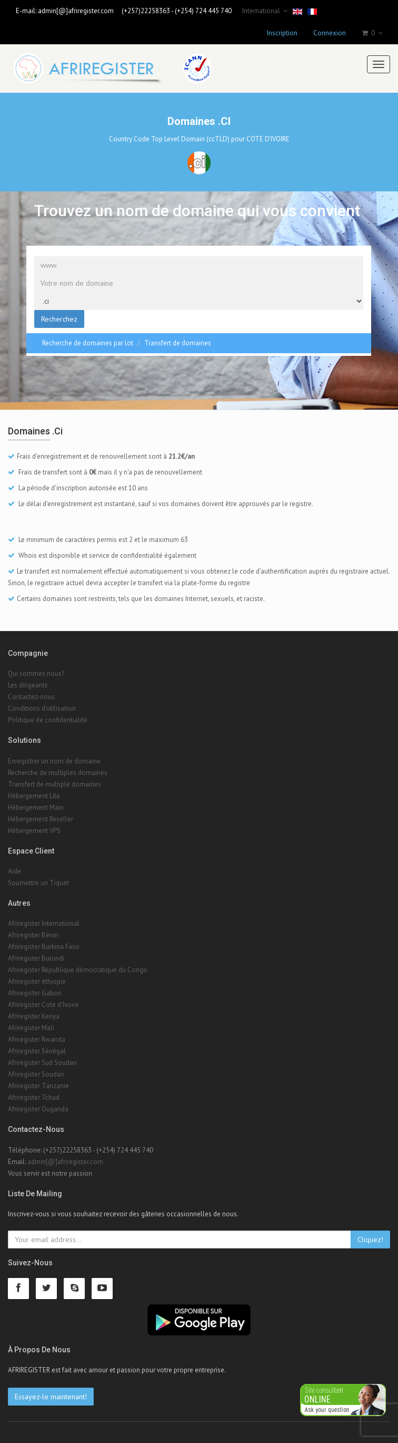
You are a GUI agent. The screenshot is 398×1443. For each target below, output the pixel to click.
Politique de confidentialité (47, 719)
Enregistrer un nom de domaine (54, 761)
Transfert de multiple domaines (54, 784)
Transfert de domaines (177, 342)
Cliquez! (370, 1239)
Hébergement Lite (34, 795)
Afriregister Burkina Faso (43, 946)
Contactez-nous (31, 696)
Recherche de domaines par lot (87, 342)
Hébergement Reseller (40, 819)
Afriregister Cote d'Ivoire (43, 1004)
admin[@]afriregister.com (76, 10)
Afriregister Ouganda (38, 1109)
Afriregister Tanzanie (38, 1085)
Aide (14, 871)
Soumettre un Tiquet (38, 882)
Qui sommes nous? (36, 673)
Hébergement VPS (34, 830)
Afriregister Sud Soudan (42, 1062)
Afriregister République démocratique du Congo (77, 969)
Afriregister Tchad (33, 1097)
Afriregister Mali (31, 1027)
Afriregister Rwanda (36, 1039)
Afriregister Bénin (33, 935)
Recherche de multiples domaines (57, 772)
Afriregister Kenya (33, 1016)
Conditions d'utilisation (42, 708)
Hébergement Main (36, 807)
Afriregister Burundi (36, 958)
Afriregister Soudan (36, 1074)
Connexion (329, 32)
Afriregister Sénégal (37, 1051)
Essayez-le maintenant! (51, 1396)
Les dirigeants (28, 685)
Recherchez (59, 319)
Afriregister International (43, 923)
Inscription (282, 32)
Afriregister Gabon (35, 993)
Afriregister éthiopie (37, 981)
